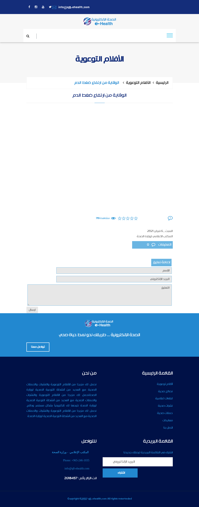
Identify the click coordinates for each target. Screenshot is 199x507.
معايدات (168, 420)
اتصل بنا (168, 428)
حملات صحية (165, 413)
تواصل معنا (38, 347)
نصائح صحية (165, 391)
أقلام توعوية (165, 384)
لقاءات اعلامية (164, 398)
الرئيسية (162, 83)
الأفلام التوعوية (138, 83)
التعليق (99, 295)
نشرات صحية (165, 406)
